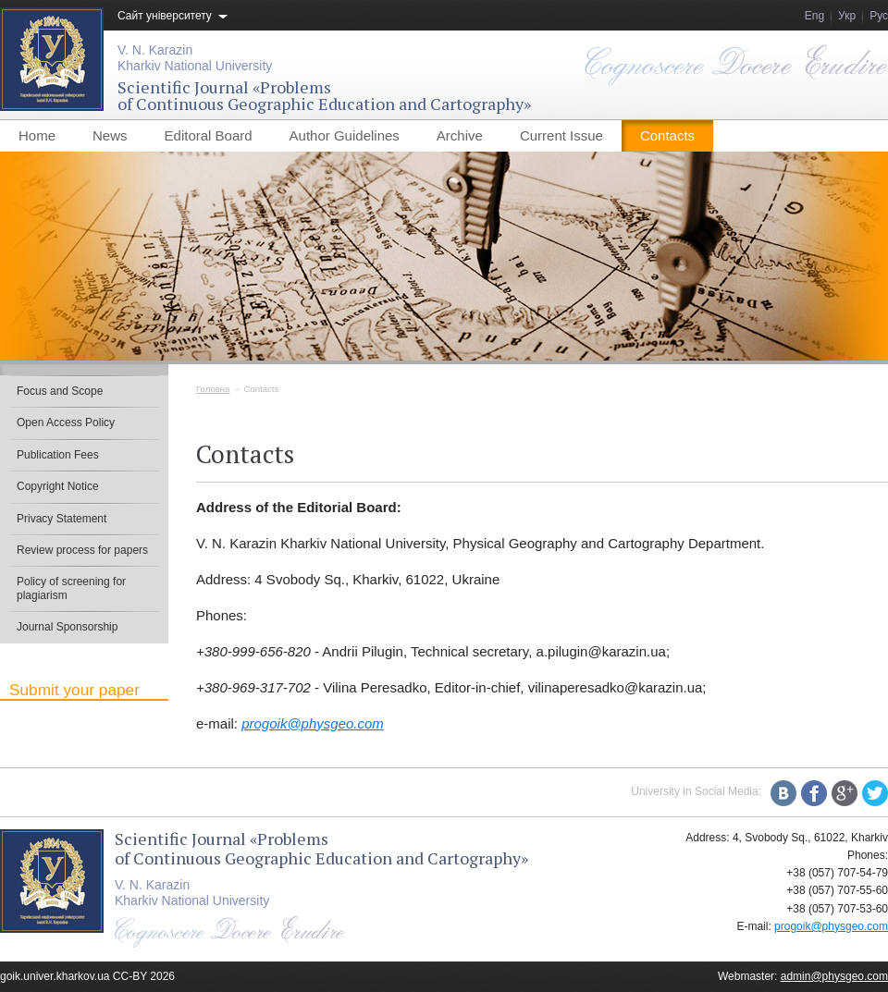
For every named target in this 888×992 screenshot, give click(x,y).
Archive (460, 135)
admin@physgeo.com (834, 976)
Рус (879, 15)
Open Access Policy (66, 422)
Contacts (667, 135)
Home (37, 135)
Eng (814, 15)
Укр (847, 15)
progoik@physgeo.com (312, 723)
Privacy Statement (61, 518)
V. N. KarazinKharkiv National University (194, 58)
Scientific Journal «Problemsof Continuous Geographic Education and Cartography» (324, 95)
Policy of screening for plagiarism (71, 588)
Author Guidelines (345, 135)
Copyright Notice (58, 486)
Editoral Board (209, 135)
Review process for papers (82, 550)
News (110, 135)
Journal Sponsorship (67, 626)
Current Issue (561, 135)
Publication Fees (58, 454)
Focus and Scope (60, 391)
